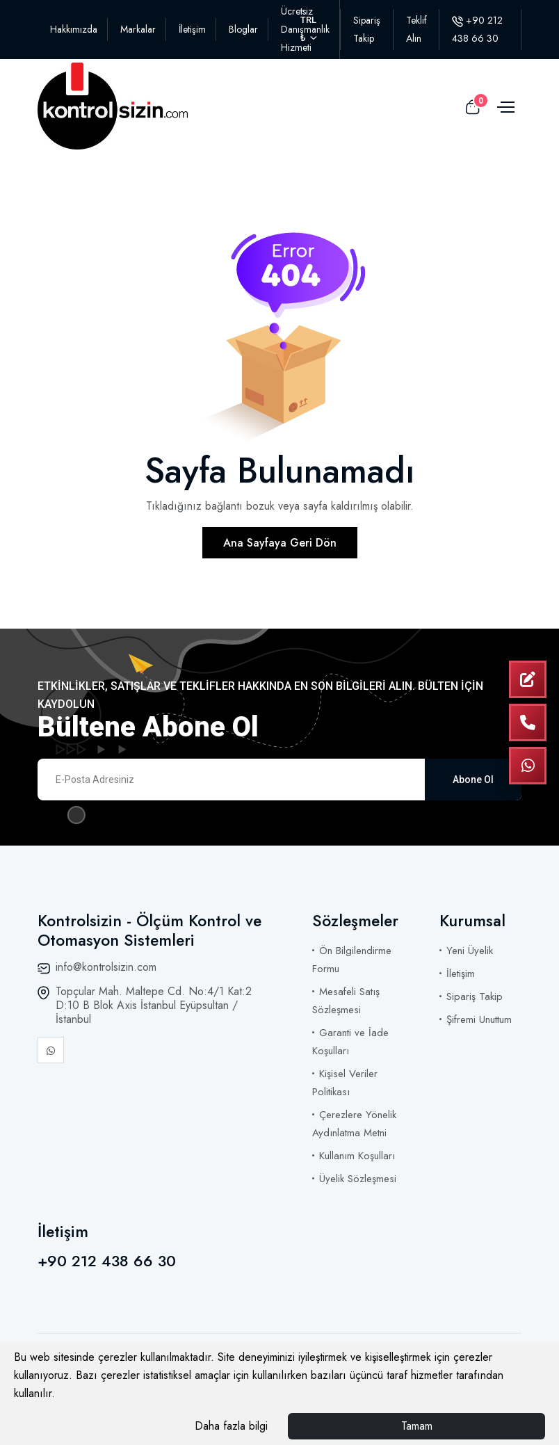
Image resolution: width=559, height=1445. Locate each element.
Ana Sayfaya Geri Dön (280, 543)
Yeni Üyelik (469, 950)
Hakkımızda (73, 29)
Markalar (138, 29)
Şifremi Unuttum (479, 1019)
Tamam (416, 1426)
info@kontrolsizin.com (106, 967)
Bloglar (243, 29)
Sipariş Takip (474, 996)
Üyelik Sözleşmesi (357, 1178)
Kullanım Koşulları (357, 1155)
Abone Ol (473, 779)
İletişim (192, 29)
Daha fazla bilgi (231, 1426)
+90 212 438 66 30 (107, 1261)
